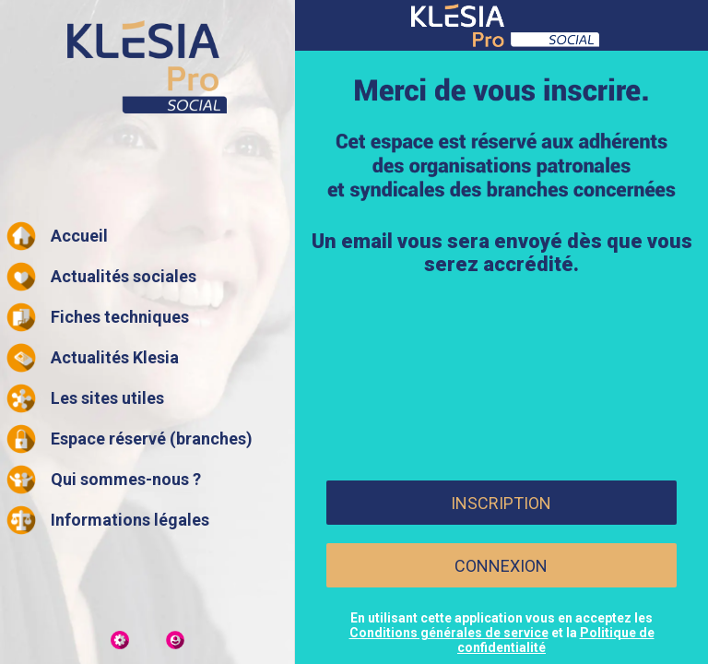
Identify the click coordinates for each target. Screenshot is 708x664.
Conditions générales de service (449, 632)
